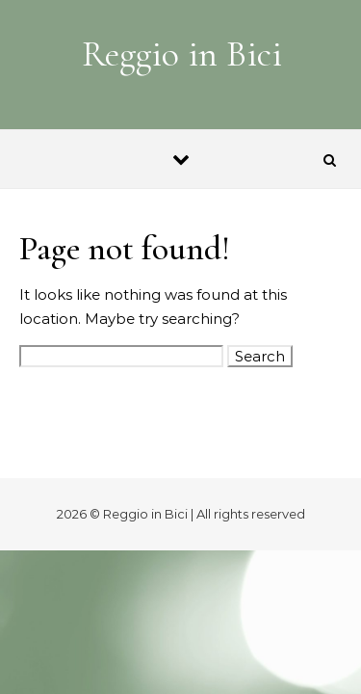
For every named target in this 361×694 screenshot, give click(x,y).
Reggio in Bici (182, 54)
